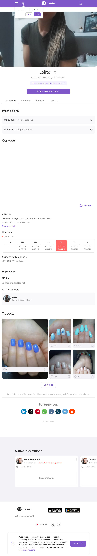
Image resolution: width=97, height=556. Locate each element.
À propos (39, 100)
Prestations (10, 100)
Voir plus (48, 385)
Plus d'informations (27, 550)
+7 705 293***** (8, 261)
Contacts (25, 100)
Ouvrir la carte (9, 226)
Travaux (54, 100)
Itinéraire (85, 205)
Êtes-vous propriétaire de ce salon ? (48, 83)
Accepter (78, 543)
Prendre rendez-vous (48, 91)
